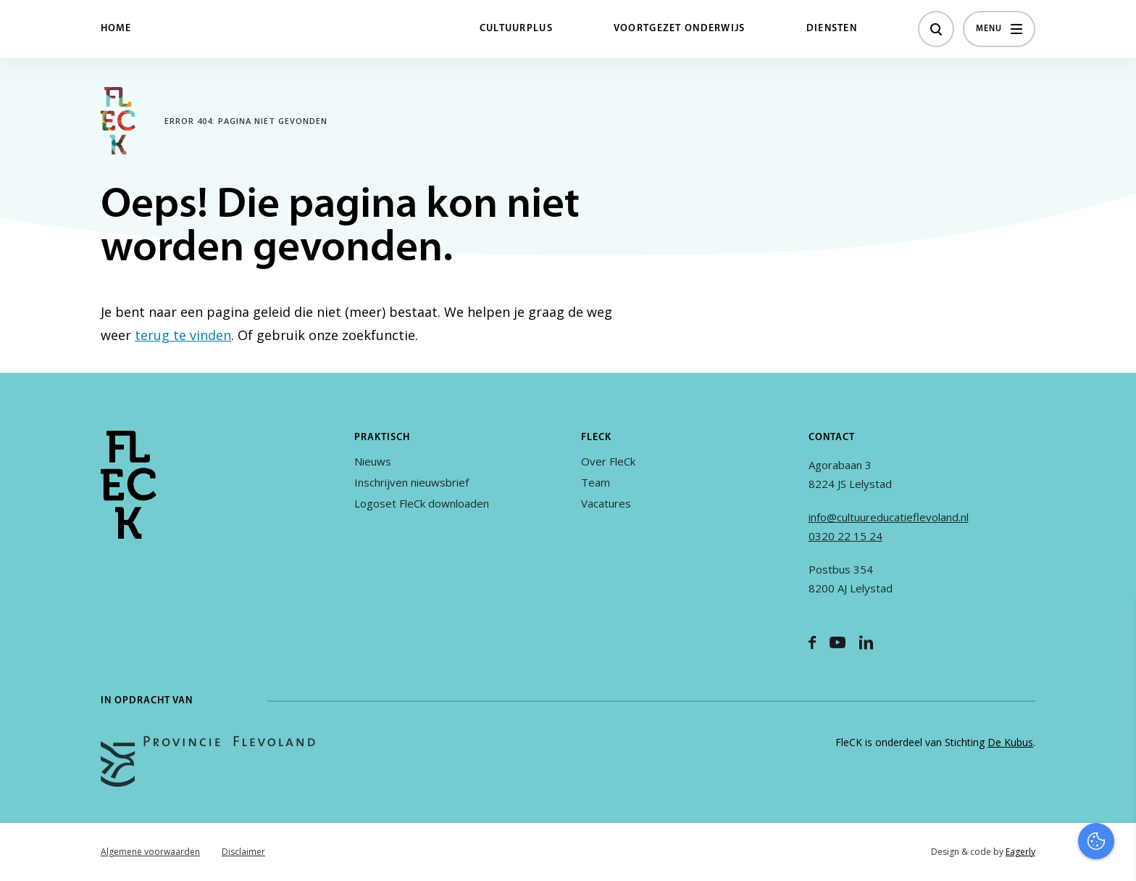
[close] (1114, 625)
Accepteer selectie (1013, 854)
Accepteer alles (1013, 812)
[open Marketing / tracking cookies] (1113, 759)
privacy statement (1064, 666)
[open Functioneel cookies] (1113, 715)
